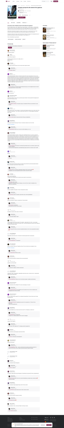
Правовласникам (10, 418)
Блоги (21, 1)
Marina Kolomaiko (12, 50)
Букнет (19, 5)
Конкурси (17, 1)
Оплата (20, 417)
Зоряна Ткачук (21, 10)
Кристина (11, 73)
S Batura (11, 54)
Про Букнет (20, 418)
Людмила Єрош (12, 161)
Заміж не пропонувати (50, 35)
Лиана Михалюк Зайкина (13, 95)
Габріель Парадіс (49, 53)
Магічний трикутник (50, 52)
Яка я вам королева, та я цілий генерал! (51, 28)
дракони (24, 39)
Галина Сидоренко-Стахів (13, 351)
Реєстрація (55, 1)
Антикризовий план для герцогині (50, 46)
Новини (8, 417)
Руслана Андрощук (12, 132)
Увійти (10, 47)
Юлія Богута (11, 329)
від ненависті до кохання (52, 48)
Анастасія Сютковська (13, 282)
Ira (10, 209)
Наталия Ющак (12, 187)
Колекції (25, 1)
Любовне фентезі (28, 5)
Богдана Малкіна (12, 120)
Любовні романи (23, 5)
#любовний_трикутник (52, 54)
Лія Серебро (11, 63)
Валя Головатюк (12, 403)
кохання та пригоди (18, 39)
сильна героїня (51, 37)
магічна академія (10, 39)
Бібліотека (28, 1)
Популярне (45, 25)
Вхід (51, 1)
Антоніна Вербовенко (13, 233)
